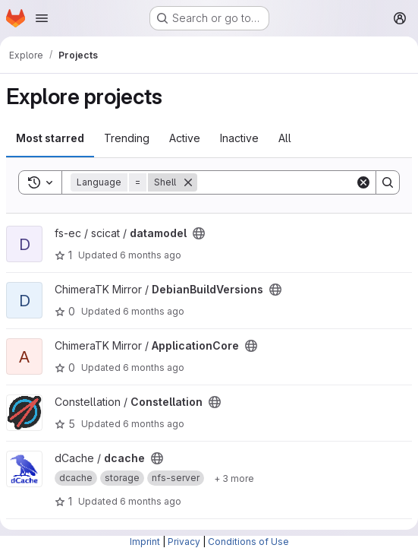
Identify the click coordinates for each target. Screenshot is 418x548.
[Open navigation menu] (42, 18)
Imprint (145, 541)
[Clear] (363, 182)
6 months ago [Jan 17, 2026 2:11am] (150, 501)
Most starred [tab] (50, 137)
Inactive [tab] (239, 137)
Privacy (184, 541)
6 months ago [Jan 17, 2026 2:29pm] (153, 311)
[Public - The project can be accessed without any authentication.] (199, 233)
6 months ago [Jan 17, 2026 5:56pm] (150, 255)
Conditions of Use (248, 541)
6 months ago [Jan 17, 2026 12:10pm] (153, 423)
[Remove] (188, 182)
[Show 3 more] (234, 478)
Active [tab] (184, 137)
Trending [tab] (126, 137)
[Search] (291, 182)
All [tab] (284, 137)
